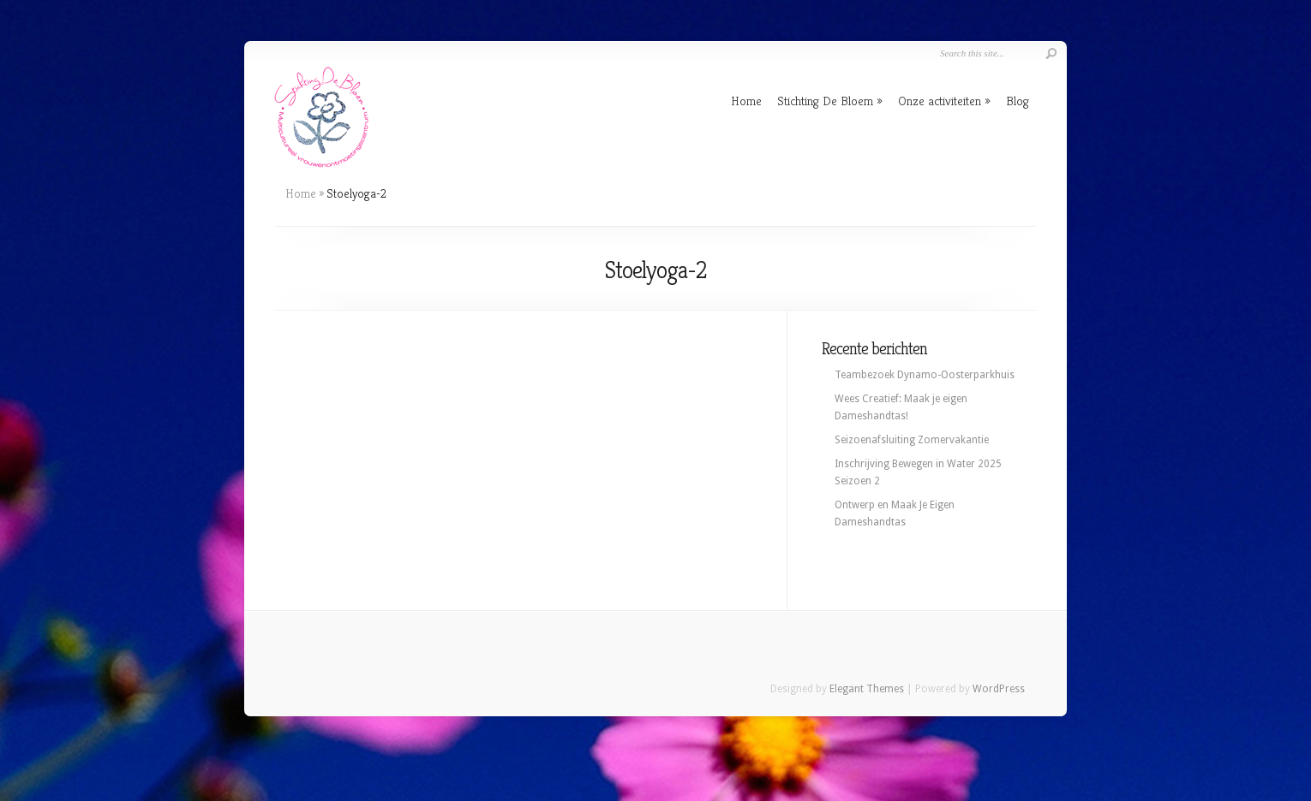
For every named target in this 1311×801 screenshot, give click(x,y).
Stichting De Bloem (825, 100)
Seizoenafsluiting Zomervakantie (912, 440)
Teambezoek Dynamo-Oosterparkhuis (925, 375)
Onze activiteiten (939, 100)
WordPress (999, 689)
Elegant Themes (866, 689)
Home (746, 100)
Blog (1017, 100)
